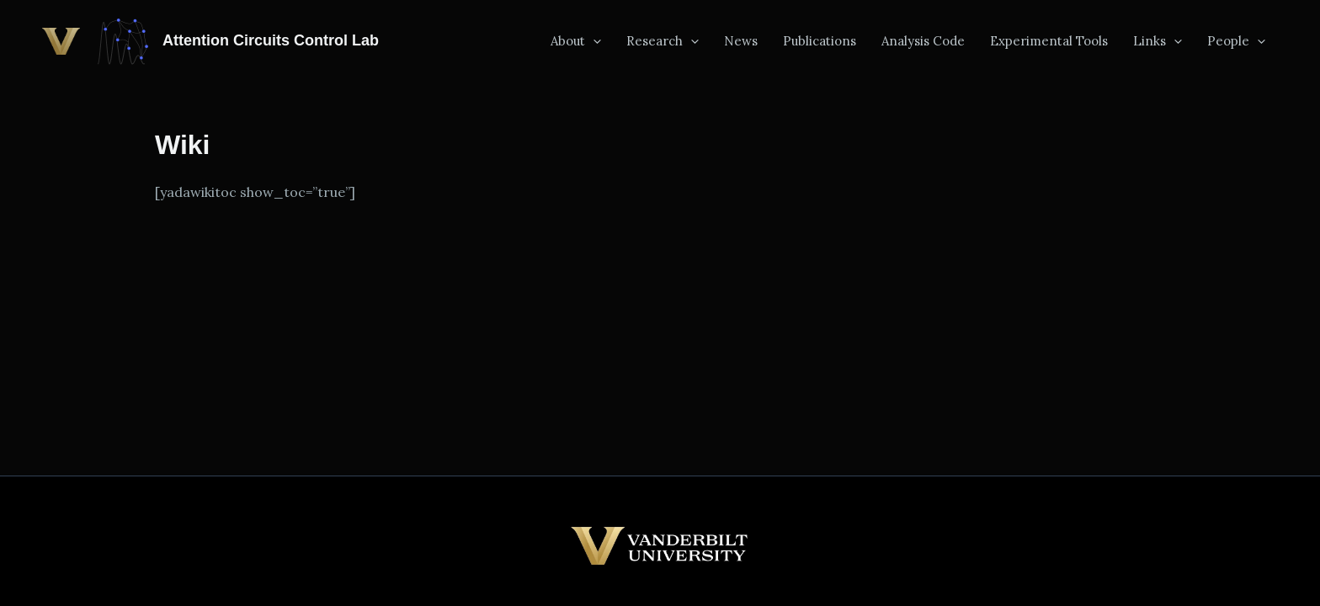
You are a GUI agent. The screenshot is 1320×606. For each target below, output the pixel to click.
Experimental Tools (1049, 41)
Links (1157, 41)
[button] (593, 41)
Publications (819, 41)
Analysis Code (923, 41)
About (576, 41)
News (741, 41)
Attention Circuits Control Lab (270, 40)
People (1236, 41)
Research (662, 41)
